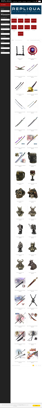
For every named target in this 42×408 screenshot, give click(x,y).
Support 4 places (20, 58)
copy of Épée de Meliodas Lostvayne (32, 361)
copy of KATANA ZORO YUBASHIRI (32, 94)
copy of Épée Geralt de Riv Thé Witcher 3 (21, 361)
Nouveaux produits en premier (35, 41)
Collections (34, 23)
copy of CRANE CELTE (20, 201)
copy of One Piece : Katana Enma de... (20, 147)
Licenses (20, 23)
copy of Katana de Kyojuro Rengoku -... (21, 76)
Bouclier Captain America (32, 58)
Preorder (33, 30)
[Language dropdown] (39, 1)
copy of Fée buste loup (20, 254)
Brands (27, 23)
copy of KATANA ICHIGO (20, 94)
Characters (14, 23)
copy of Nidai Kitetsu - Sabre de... (32, 76)
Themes (20, 30)
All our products (20, 36)
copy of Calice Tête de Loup (32, 183)
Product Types (27, 30)
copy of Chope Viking (32, 165)
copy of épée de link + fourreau (32, 290)
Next (40, 365)
